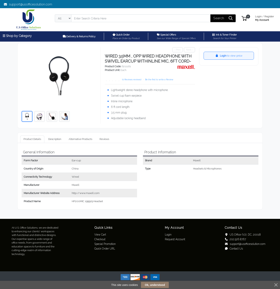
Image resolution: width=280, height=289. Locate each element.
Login (168, 234)
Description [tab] (54, 139)
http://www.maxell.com (86, 193)
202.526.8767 (235, 239)
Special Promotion (105, 243)
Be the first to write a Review (159, 79)
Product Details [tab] (32, 139)
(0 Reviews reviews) (131, 79)
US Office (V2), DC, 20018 (243, 234)
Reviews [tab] (104, 139)
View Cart (100, 234)
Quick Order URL (104, 248)
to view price (228, 55)
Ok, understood (155, 284)
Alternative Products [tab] (80, 139)
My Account (264, 17)
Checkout (99, 239)
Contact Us (234, 248)
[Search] (141, 18)
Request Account (175, 239)
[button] (244, 18)
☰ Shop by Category (17, 36)
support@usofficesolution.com (28, 4)
